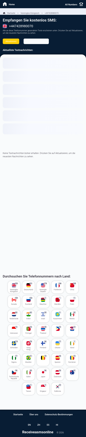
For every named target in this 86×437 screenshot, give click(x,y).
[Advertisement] (43, 197)
